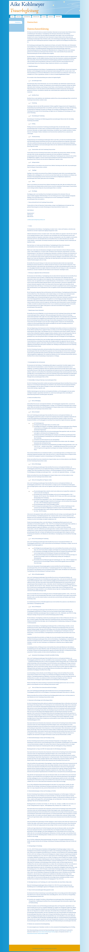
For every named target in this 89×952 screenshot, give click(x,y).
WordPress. (55, 948)
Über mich (19, 16)
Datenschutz (58, 16)
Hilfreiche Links (36, 16)
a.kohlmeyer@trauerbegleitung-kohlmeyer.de (36, 219)
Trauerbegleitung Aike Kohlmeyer (38, 948)
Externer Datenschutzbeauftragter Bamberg (46, 931)
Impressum (51, 16)
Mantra (50, 948)
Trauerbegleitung (27, 16)
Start (12, 16)
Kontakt (43, 16)
